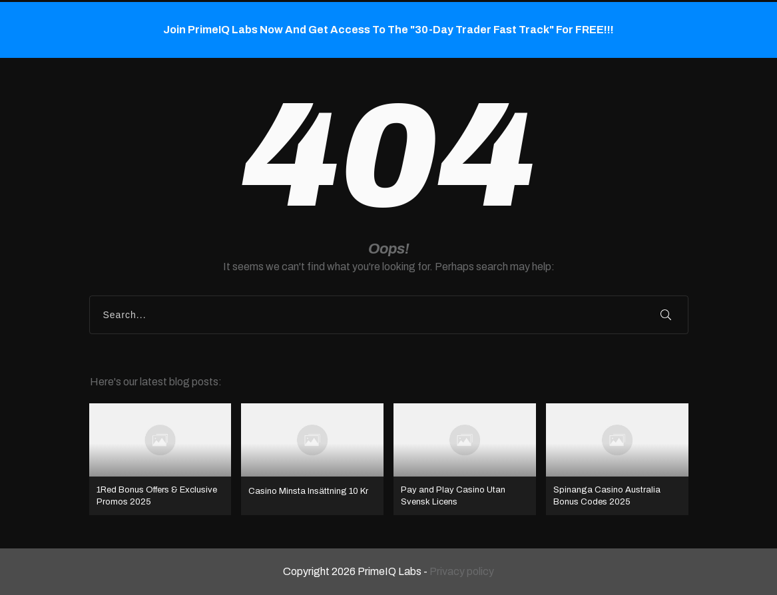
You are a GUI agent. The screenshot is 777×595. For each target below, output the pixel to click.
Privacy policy (461, 571)
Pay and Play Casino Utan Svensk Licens (464, 459)
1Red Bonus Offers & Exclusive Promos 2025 (160, 459)
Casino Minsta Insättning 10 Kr (312, 459)
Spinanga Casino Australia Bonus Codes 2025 (617, 459)
